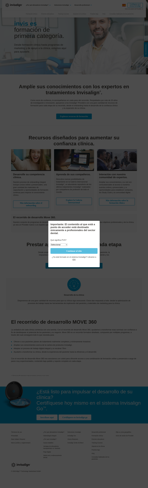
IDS (74, 260)
